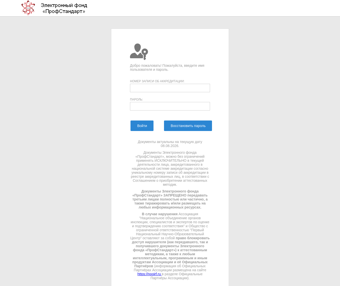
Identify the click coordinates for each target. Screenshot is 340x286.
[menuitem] (141, 125)
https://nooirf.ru (150, 274)
